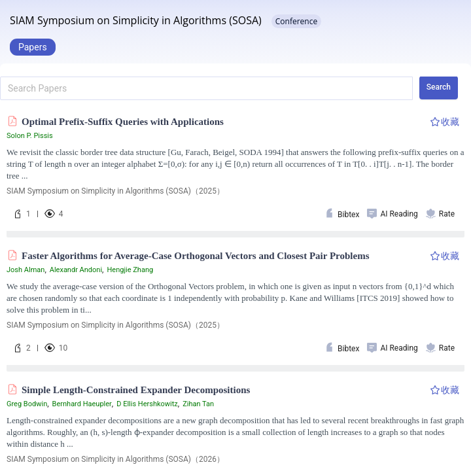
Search (439, 87)
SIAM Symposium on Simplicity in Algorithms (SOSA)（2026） (115, 459)
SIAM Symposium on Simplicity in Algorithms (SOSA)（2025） (115, 191)
